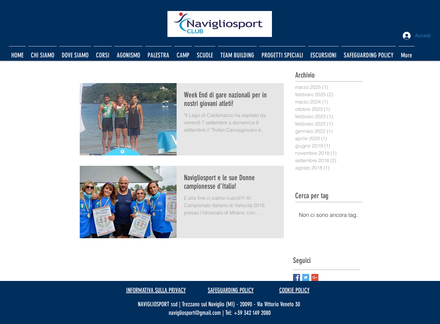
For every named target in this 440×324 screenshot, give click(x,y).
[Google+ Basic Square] (314, 277)
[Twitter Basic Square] (305, 277)
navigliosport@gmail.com (195, 312)
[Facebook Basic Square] (296, 277)
